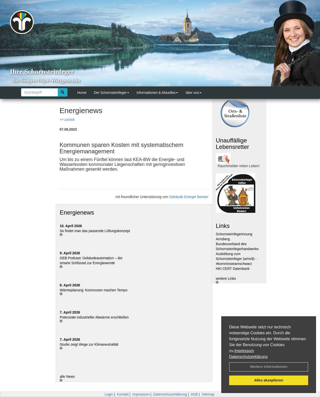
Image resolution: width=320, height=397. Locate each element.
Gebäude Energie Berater (188, 197)
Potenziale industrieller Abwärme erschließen (94, 317)
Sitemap (208, 394)
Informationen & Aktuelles (157, 93)
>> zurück (67, 119)
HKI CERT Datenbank (232, 269)
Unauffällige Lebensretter (232, 143)
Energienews (77, 212)
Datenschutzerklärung (248, 357)
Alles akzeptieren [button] (268, 380)
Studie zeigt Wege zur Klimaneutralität (89, 344)
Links (223, 225)
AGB (194, 394)
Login (109, 394)
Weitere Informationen (268, 367)
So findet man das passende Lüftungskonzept (95, 231)
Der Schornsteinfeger (111, 93)
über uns (193, 93)
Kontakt (122, 394)
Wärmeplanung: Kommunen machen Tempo (93, 290)
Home (81, 93)
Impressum (244, 351)
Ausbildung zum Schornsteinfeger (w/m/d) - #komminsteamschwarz (236, 259)
